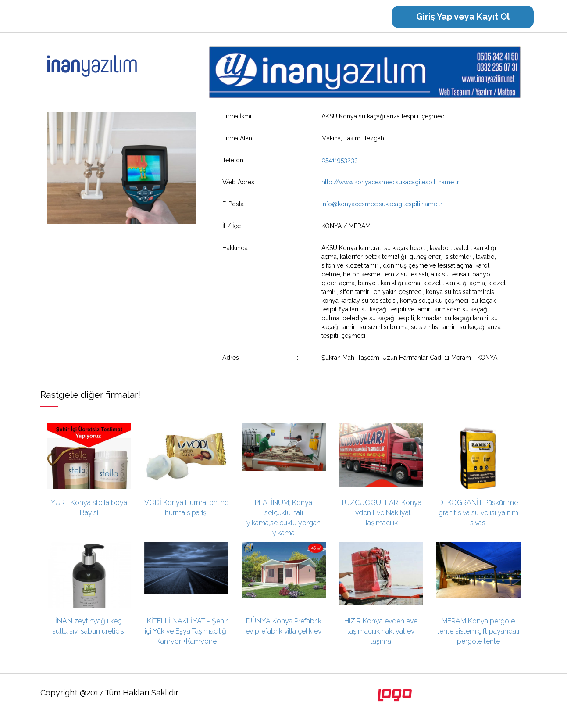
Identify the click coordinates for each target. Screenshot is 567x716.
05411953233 (339, 160)
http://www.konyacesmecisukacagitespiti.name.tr (390, 182)
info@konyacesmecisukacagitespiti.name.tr (381, 204)
